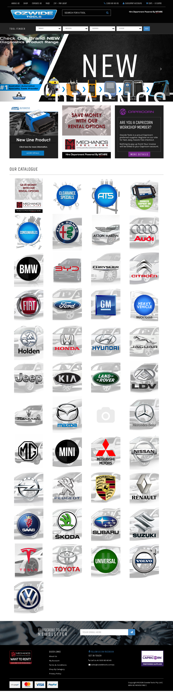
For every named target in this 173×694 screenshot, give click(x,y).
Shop (26, 3)
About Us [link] (53, 656)
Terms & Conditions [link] (58, 665)
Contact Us (37, 3)
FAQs (48, 3)
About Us (15, 3)
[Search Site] (107, 13)
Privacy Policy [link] (55, 673)
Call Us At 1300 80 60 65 (100, 660)
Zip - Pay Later (60, 3)
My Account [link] (54, 661)
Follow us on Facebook (101, 651)
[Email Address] (104, 632)
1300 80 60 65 (111, 3)
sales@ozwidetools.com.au (101, 665)
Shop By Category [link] (57, 669)
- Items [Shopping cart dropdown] (154, 3)
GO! (146, 28)
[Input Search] (83, 13)
